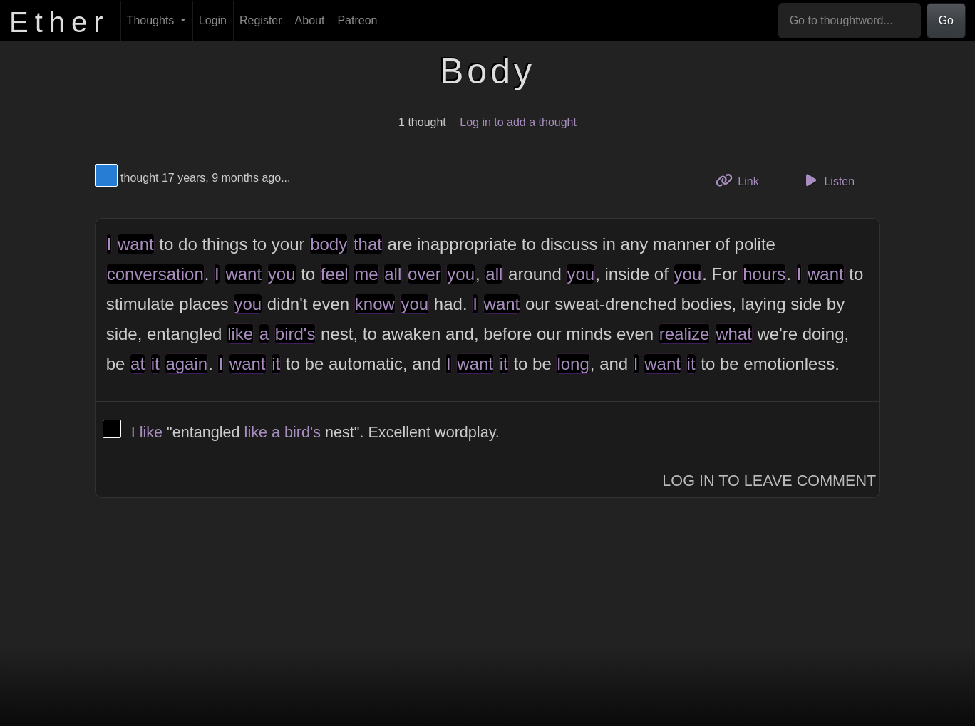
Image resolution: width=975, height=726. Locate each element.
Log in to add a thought (518, 122)
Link (742, 179)
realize (684, 333)
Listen (827, 180)
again (186, 363)
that (368, 244)
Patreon (357, 20)
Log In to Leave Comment (769, 480)
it (155, 363)
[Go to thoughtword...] (849, 20)
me (366, 274)
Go (946, 20)
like (240, 333)
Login (213, 20)
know (375, 303)
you (282, 274)
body (328, 244)
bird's (295, 333)
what (734, 333)
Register (260, 20)
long (573, 363)
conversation (155, 274)
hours (764, 274)
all (392, 274)
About (310, 20)
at (137, 363)
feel (335, 274)
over (424, 274)
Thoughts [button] (152, 20)
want (136, 244)
